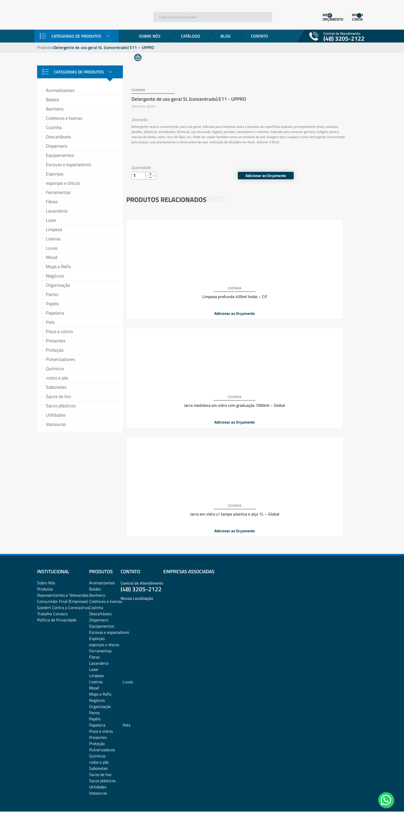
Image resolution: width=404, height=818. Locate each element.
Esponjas (54, 173)
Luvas (51, 247)
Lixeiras (53, 238)
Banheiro (55, 108)
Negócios (55, 275)
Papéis (52, 303)
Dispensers (56, 145)
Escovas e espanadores (68, 164)
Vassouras (56, 424)
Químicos (55, 368)
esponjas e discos (63, 183)
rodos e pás (57, 377)
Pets (50, 322)
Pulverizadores (60, 359)
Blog (226, 36)
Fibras (51, 201)
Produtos (45, 47)
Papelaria (55, 312)
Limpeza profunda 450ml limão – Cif (165, 285)
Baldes (52, 99)
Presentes (55, 340)
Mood (51, 257)
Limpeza (54, 229)
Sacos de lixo (58, 396)
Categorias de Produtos (76, 36)
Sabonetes (56, 387)
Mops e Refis (58, 266)
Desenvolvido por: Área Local (343, 807)
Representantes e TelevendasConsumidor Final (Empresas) (62, 555)
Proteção (55, 350)
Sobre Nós (150, 36)
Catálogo (190, 36)
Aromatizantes (60, 90)
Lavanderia (57, 210)
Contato (259, 36)
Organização (58, 285)
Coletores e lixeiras (64, 118)
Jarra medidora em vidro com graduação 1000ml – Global (245, 287)
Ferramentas (58, 192)
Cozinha (54, 127)
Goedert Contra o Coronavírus (63, 564)
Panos (52, 294)
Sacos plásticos (60, 405)
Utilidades (55, 414)
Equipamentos (60, 155)
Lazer (51, 220)
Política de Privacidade (56, 577)
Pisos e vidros (59, 331)
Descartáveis (58, 136)
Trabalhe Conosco (52, 570)
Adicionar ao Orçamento (330, 169)
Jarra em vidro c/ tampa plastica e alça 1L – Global (325, 287)
